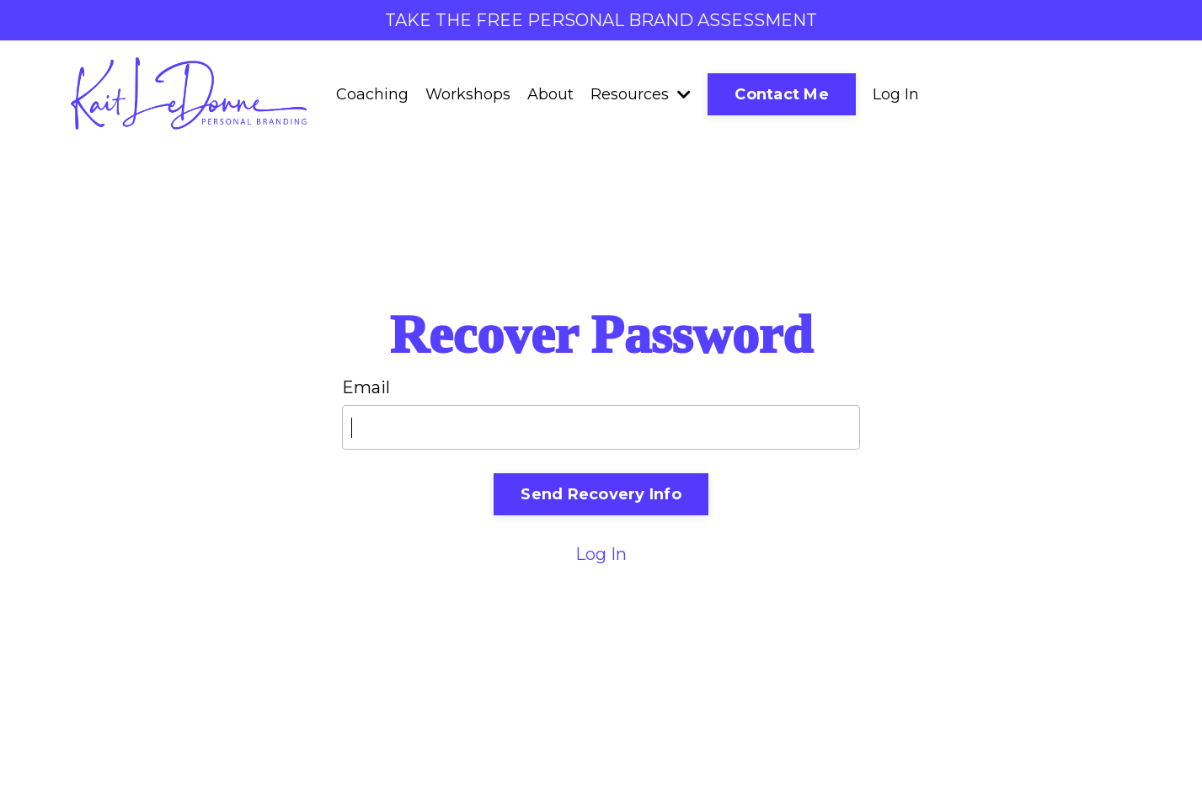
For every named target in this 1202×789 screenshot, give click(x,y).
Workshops (467, 94)
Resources (640, 94)
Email (366, 387)
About (550, 94)
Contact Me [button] (782, 94)
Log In (896, 94)
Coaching (372, 94)
